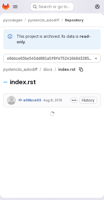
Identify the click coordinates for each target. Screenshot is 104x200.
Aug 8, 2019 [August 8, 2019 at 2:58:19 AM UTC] (52, 100)
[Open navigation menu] (15, 6)
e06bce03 (29, 100)
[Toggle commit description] (74, 100)
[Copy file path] (81, 69)
